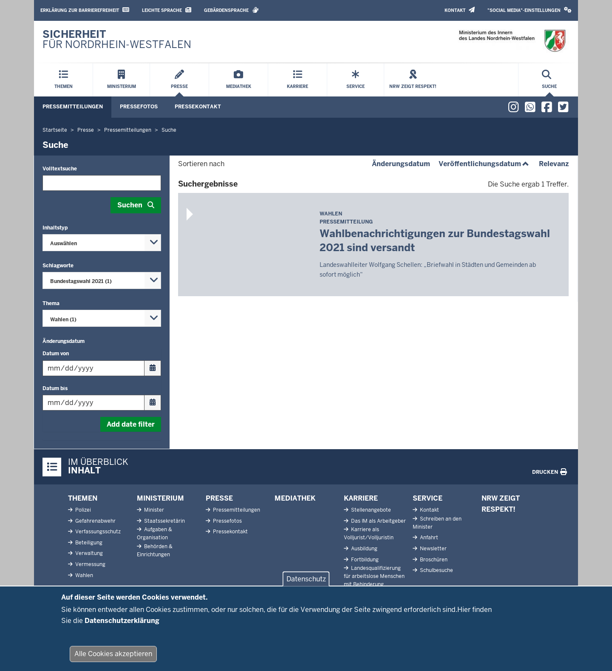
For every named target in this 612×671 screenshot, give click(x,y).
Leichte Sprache (166, 10)
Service (427, 498)
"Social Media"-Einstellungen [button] (529, 10)
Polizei (82, 510)
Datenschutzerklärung (122, 622)
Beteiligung (88, 542)
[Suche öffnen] (549, 79)
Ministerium (160, 498)
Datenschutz (306, 581)
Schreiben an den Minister (437, 522)
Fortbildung (364, 559)
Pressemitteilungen (72, 106)
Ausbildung (363, 548)
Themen (82, 498)
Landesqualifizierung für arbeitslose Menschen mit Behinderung (374, 576)
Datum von (55, 353)
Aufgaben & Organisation (154, 533)
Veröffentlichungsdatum (484, 163)
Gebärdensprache (231, 10)
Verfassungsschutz (97, 531)
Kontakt (460, 10)
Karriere (361, 498)
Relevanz (554, 163)
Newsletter (433, 548)
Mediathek (295, 498)
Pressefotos (139, 106)
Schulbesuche (436, 570)
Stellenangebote (370, 510)
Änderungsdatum (63, 341)
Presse (219, 498)
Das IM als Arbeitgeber (378, 521)
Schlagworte (58, 265)
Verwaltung (88, 553)
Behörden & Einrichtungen (155, 550)
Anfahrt (428, 537)
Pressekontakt (198, 106)
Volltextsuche (59, 168)
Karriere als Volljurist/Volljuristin (369, 533)
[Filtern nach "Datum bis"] (101, 403)
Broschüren (433, 559)
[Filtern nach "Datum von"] (101, 368)
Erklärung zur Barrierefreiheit (84, 10)
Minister (153, 510)
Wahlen (83, 575)
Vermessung (89, 564)
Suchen (129, 205)
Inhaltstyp (55, 227)
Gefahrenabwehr (95, 521)
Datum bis (55, 388)
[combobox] (101, 242)
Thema (51, 303)
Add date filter (131, 424)
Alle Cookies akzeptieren (113, 655)
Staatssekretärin (164, 521)
